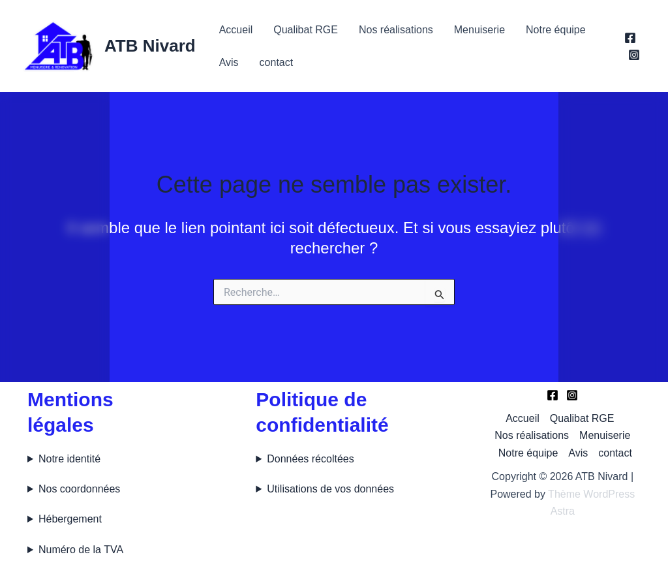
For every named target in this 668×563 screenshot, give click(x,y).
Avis (229, 62)
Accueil (236, 29)
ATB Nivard (150, 46)
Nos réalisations (396, 29)
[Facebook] (630, 38)
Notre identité (69, 458)
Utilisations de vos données (330, 488)
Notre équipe (556, 29)
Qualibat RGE (305, 29)
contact (277, 62)
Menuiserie (479, 29)
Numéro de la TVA (80, 549)
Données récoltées (310, 458)
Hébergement (70, 518)
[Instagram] (634, 55)
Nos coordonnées (79, 488)
